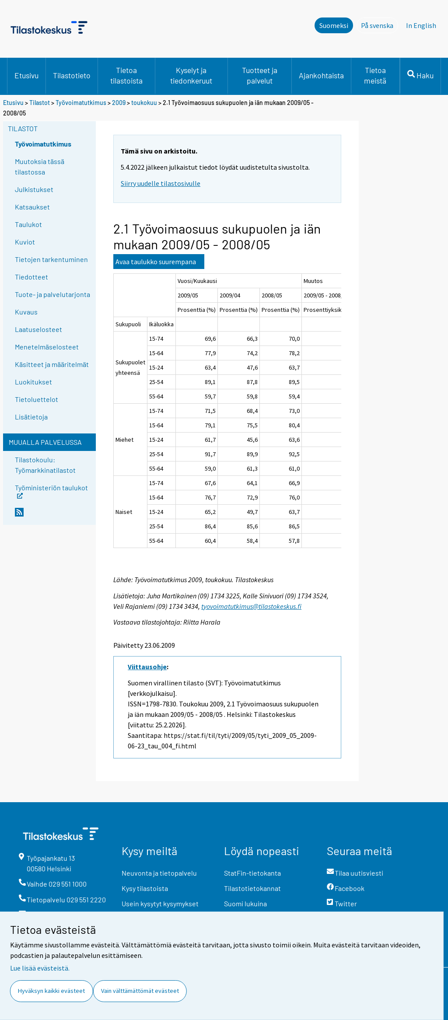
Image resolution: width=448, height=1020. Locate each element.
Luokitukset (33, 381)
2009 (119, 102)
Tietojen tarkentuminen (51, 259)
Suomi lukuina (245, 903)
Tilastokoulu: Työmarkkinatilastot (45, 464)
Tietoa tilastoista (126, 75)
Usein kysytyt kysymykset (160, 903)
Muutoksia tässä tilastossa (39, 166)
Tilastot (39, 102)
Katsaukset (32, 207)
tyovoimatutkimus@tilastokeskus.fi (251, 606)
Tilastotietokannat (252, 888)
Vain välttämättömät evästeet (140, 991)
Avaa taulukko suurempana (156, 261)
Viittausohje (147, 666)
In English (421, 25)
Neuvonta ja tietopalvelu (159, 873)
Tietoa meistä (375, 75)
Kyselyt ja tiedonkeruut (191, 75)
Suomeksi (333, 25)
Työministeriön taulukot (51, 490)
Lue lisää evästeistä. (40, 968)
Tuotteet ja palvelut (259, 75)
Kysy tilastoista (145, 888)
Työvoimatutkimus (81, 102)
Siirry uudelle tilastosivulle (160, 183)
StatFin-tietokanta (252, 873)
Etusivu (26, 75)
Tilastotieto (72, 75)
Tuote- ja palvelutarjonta (52, 294)
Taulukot (28, 224)
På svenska (379, 25)
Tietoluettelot (36, 399)
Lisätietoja (31, 416)
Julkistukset (34, 189)
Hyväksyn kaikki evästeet (51, 991)
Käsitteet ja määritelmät (52, 364)
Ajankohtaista (321, 75)
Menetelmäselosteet (47, 346)
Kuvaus (26, 311)
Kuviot (25, 242)
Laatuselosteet (38, 329)
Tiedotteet (31, 276)
